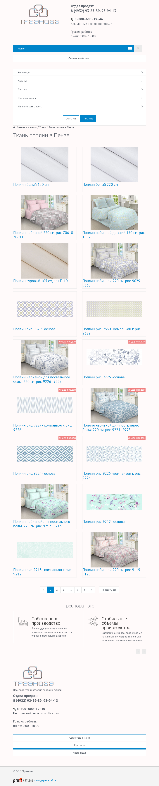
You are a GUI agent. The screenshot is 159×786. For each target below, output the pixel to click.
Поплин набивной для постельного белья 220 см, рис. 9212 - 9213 (41, 523)
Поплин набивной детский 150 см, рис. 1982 (113, 234)
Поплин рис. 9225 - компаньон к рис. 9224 (111, 475)
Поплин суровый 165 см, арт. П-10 (40, 280)
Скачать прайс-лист (79, 58)
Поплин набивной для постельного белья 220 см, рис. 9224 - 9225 (110, 427)
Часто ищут (79, 752)
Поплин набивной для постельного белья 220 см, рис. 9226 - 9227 (41, 379)
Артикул (22, 81)
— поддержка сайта (34, 780)
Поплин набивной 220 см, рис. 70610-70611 (43, 234)
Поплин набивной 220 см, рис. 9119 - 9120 (112, 572)
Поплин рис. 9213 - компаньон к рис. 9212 (42, 572)
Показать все (108, 589)
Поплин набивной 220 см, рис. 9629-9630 (111, 283)
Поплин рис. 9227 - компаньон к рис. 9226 (42, 427)
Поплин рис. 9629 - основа (34, 329)
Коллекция (24, 72)
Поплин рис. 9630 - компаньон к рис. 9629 (111, 331)
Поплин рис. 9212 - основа (103, 521)
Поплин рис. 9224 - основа (34, 473)
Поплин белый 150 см (31, 184)
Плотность (24, 89)
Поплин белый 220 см (100, 184)
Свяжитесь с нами (79, 737)
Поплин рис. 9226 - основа (103, 377)
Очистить (71, 118)
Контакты (79, 745)
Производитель (27, 98)
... (71, 589)
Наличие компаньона (30, 106)
